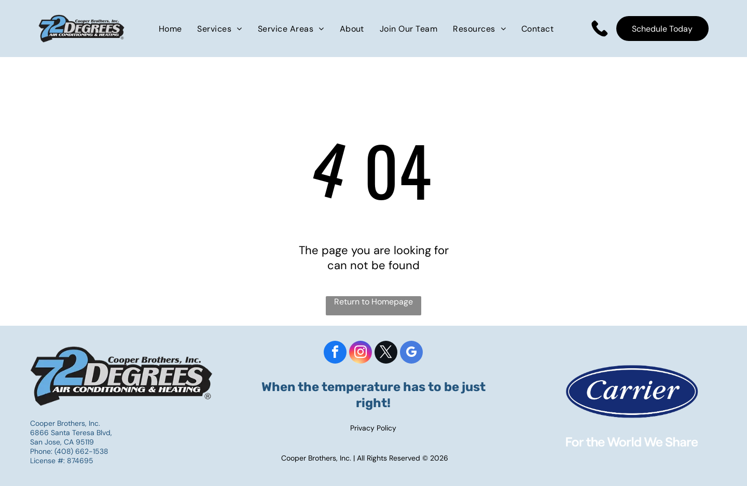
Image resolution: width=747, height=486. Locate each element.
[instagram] (360, 353)
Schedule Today (662, 28)
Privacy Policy (373, 428)
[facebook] (335, 353)
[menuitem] (170, 28)
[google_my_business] (411, 353)
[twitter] (386, 353)
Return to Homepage (373, 301)
